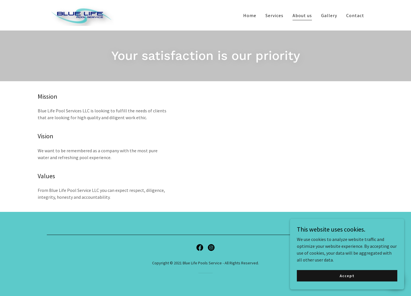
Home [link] (249, 15)
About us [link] (302, 15)
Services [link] (274, 15)
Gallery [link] (329, 15)
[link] (80, 14)
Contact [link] (355, 15)
